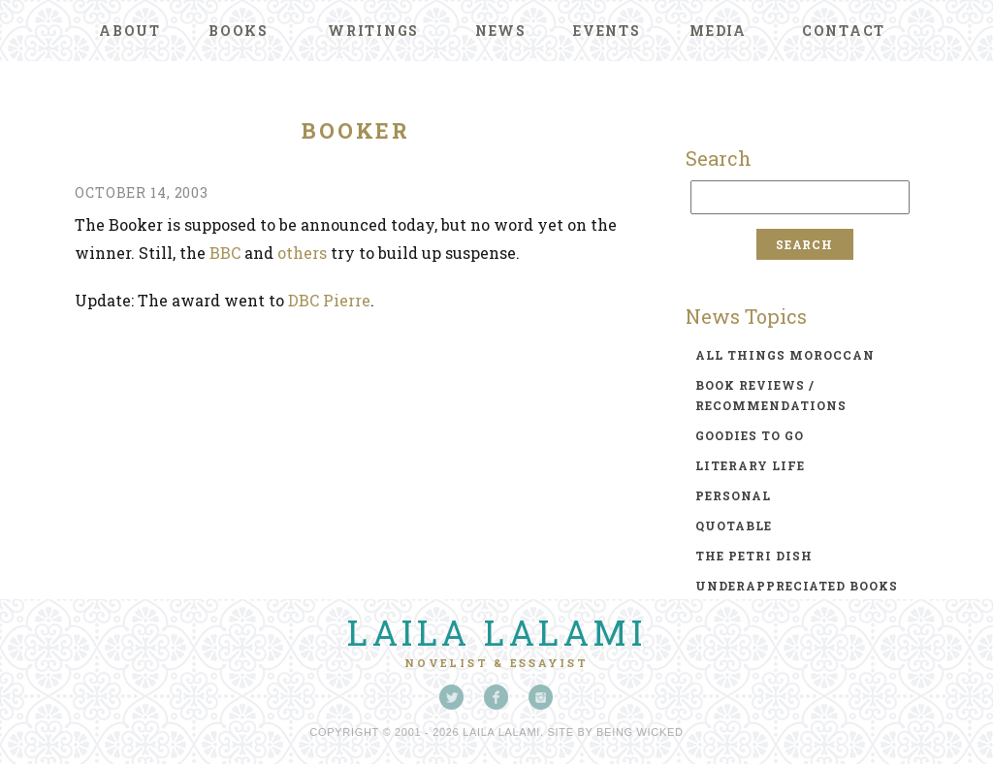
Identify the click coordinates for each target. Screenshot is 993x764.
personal (733, 495)
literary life (750, 465)
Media (718, 30)
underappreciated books (796, 585)
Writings (373, 30)
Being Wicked (640, 732)
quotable (733, 525)
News (501, 30)
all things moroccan (785, 355)
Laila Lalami (496, 632)
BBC (224, 252)
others (302, 252)
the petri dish (754, 555)
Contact (843, 30)
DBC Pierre (329, 300)
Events (607, 30)
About (130, 30)
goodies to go (749, 435)
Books (238, 30)
